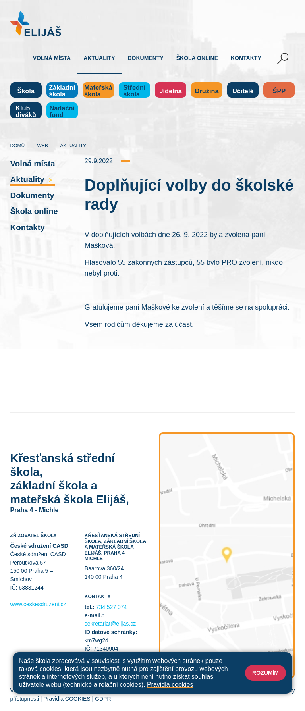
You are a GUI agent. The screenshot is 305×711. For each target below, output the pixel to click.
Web (42, 145)
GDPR (103, 699)
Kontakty (246, 58)
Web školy (282, 690)
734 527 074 (111, 607)
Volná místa (52, 58)
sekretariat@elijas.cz (110, 623)
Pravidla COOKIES (66, 699)
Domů (17, 145)
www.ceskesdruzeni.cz (38, 604)
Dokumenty (146, 58)
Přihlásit (173, 690)
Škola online (197, 58)
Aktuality (99, 58)
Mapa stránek (142, 690)
